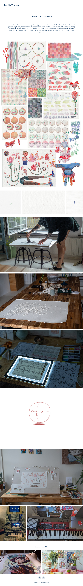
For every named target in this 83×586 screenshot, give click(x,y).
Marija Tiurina (11, 5)
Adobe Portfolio (45, 582)
